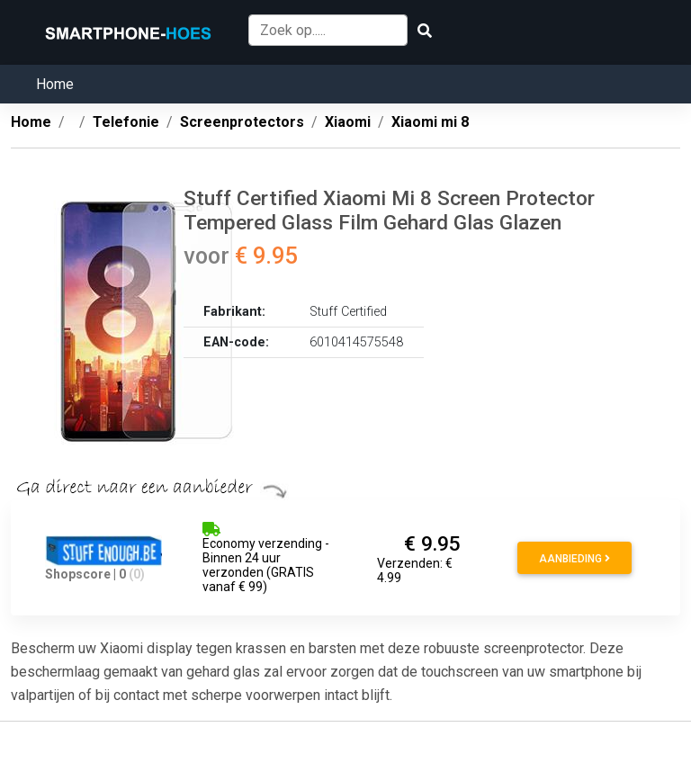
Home (55, 84)
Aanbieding (574, 558)
